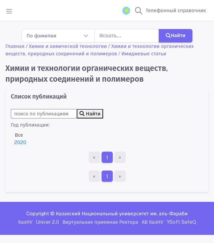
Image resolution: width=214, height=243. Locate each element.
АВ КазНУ (152, 222)
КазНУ (25, 222)
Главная (15, 46)
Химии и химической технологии (68, 46)
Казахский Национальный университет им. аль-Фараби (122, 213)
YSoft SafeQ (181, 222)
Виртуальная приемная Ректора (100, 222)
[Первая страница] (94, 157)
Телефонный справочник (176, 10)
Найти (175, 35)
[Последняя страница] (120, 157)
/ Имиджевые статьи (142, 53)
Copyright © (40, 213)
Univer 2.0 (47, 222)
